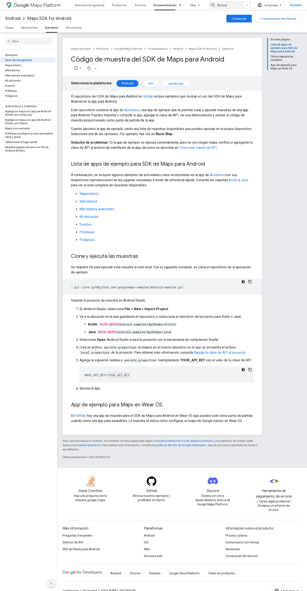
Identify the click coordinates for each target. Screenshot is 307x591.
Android (12, 18)
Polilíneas (87, 232)
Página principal (81, 48)
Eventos (86, 224)
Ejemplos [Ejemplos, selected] (51, 27)
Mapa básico (89, 194)
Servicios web (153, 556)
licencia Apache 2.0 (89, 445)
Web (147, 549)
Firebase (155, 573)
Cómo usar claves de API (198, 148)
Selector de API (72, 542)
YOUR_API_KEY (118, 375)
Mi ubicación (89, 217)
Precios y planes (236, 535)
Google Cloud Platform (184, 573)
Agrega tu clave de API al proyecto (219, 352)
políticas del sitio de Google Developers (181, 445)
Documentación (158, 48)
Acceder (296, 5)
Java (244, 180)
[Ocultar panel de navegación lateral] (51, 583)
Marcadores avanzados (97, 209)
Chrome (135, 573)
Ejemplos (228, 48)
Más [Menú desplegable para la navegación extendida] (193, 5)
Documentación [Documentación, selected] (165, 5)
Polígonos (87, 240)
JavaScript (176, 83)
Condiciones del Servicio (242, 556)
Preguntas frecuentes (77, 535)
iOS (150, 83)
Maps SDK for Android (49, 18)
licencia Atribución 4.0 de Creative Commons (185, 440)
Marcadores (88, 201)
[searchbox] (28, 41)
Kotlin (233, 180)
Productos (119, 5)
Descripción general (89, 5)
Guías (9, 27)
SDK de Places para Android (81, 549)
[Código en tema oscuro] (243, 281)
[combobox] (230, 5)
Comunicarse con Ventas (279, 18)
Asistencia (73, 27)
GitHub (148, 96)
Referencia (29, 27)
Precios (140, 5)
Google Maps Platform (128, 48)
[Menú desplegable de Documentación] (181, 5)
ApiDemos (132, 110)
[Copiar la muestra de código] (250, 281)
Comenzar (239, 18)
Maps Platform (37, 5)
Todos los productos (221, 573)
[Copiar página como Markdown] (89, 68)
